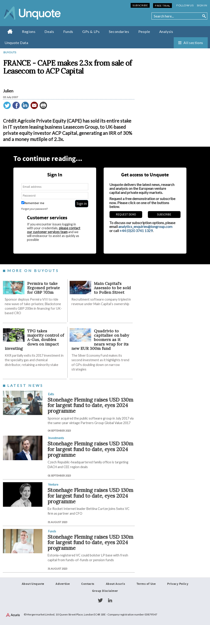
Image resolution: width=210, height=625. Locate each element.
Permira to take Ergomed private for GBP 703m (43, 288)
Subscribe (140, 5)
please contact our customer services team (53, 230)
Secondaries (119, 31)
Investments (56, 438)
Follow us (184, 5)
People (144, 31)
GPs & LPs (91, 31)
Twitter (100, 600)
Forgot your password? (34, 209)
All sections (193, 42)
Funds (68, 31)
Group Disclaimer (105, 591)
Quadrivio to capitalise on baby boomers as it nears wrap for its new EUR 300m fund (100, 339)
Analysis (166, 31)
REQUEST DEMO (126, 214)
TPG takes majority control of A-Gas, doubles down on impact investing (34, 339)
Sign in (202, 5)
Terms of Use (146, 584)
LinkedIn (110, 600)
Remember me (32, 203)
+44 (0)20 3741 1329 (136, 230)
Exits (51, 394)
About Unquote (33, 584)
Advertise (63, 584)
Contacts (87, 584)
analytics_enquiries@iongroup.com (145, 226)
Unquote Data (16, 42)
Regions (28, 31)
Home (10, 31)
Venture (53, 484)
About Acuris (115, 584)
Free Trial (162, 5)
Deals (49, 31)
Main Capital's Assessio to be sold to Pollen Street (112, 288)
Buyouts (9, 52)
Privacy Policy (177, 584)
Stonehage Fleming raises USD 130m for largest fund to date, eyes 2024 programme (90, 405)
